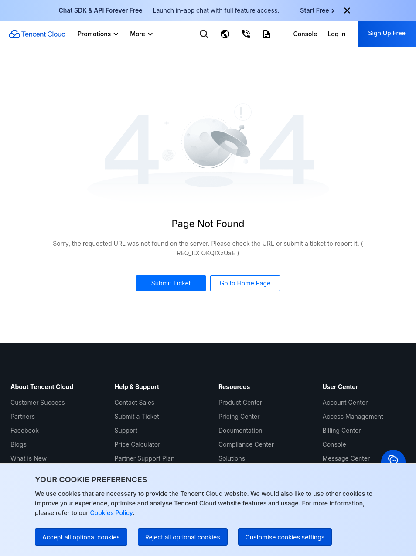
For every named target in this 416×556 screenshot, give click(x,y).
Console (334, 444)
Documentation (240, 430)
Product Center (240, 402)
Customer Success (37, 402)
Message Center (346, 458)
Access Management (353, 416)
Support (126, 430)
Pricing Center (238, 416)
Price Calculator (137, 444)
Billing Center (342, 430)
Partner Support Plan (145, 458)
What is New (28, 458)
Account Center (345, 402)
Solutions (231, 458)
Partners (22, 416)
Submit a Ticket (137, 416)
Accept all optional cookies (81, 537)
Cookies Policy (111, 512)
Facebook (24, 430)
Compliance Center (246, 444)
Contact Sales (135, 402)
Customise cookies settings (285, 537)
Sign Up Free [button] (387, 33)
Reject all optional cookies (182, 537)
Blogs (18, 444)
